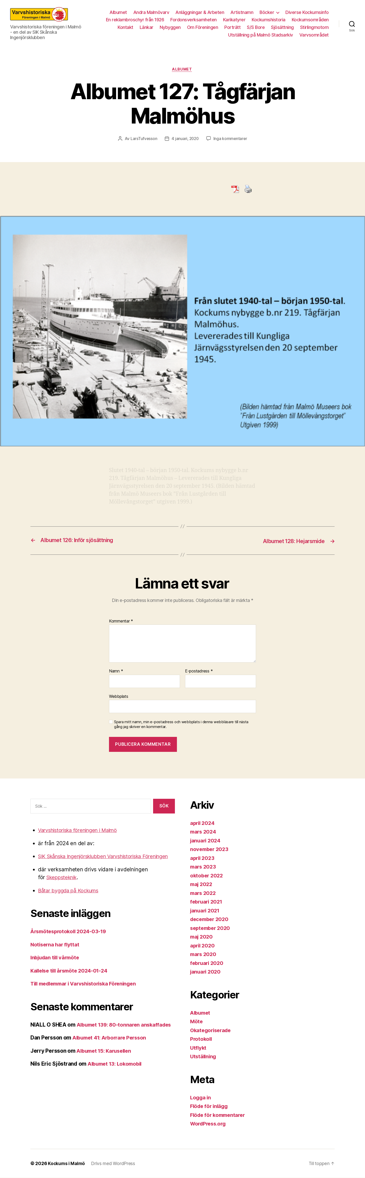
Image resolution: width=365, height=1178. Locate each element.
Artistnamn (241, 12)
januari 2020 (206, 972)
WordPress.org (209, 1124)
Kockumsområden (310, 19)
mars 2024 (204, 832)
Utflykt (198, 1048)
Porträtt (232, 27)
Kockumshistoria (268, 19)
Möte (196, 1021)
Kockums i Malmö (67, 1163)
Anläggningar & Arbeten (199, 12)
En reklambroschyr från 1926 (135, 19)
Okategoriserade (212, 1030)
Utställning (203, 1056)
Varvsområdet (314, 35)
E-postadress (199, 671)
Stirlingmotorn (314, 27)
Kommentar (121, 621)
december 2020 (210, 919)
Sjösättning (282, 27)
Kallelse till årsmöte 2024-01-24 (71, 979)
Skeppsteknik (63, 885)
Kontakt (125, 27)
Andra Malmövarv (151, 12)
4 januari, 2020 (185, 139)
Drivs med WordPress (114, 1163)
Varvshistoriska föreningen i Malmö (81, 830)
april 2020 (203, 946)
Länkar (146, 27)
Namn (116, 671)
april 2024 (203, 823)
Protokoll (201, 1039)
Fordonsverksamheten (193, 19)
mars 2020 (204, 954)
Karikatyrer (234, 19)
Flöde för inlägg (210, 1106)
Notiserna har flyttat (55, 952)
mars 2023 (203, 867)
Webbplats (118, 696)
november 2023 (210, 849)
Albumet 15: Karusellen (106, 1067)
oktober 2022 (207, 876)
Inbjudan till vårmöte (56, 966)
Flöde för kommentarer (219, 1115)
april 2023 (203, 858)
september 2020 (211, 928)
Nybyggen (170, 27)
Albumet (118, 12)
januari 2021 (206, 911)
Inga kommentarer (231, 139)
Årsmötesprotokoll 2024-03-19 (70, 940)
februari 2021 (207, 902)
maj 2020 (202, 937)
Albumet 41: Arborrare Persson (112, 1054)
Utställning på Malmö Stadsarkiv (260, 35)
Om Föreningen (202, 27)
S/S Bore (256, 27)
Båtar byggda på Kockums (70, 898)
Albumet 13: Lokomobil (117, 1080)
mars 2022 (203, 893)
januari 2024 (206, 841)
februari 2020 (207, 963)
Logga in (201, 1098)
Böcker (267, 12)
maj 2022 (202, 884)
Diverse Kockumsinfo (307, 12)
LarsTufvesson (143, 139)
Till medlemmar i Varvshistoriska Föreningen (87, 992)
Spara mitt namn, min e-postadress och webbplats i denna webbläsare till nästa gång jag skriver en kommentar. (181, 724)
